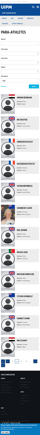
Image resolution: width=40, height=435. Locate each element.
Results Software (6, 392)
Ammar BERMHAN (24, 97)
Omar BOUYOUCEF (25, 141)
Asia (12, 18)
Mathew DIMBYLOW (25, 274)
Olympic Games (6, 390)
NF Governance (17, 1)
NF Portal (25, 1)
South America (17, 24)
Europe (20, 18)
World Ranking (25, 382)
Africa (4, 18)
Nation (3, 67)
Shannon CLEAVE (24, 208)
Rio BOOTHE (22, 119)
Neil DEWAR (22, 230)
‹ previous (8, 361)
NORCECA (30, 18)
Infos (22, 392)
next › (35, 361)
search (33, 7)
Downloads (24, 384)
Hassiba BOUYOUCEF (26, 163)
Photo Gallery (25, 387)
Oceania (5, 24)
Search (3, 39)
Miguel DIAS (22, 252)
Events (3, 378)
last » (3, 365)
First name (4, 49)
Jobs (22, 403)
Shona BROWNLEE (25, 186)
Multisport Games (6, 387)
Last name (4, 58)
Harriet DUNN (23, 318)
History (23, 398)
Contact (3, 411)
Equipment (4, 414)
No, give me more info (7, 429)
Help (2, 408)
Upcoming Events (6, 382)
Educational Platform (6, 1)
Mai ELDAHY (22, 340)
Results (23, 378)
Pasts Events (5, 384)
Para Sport (4, 76)
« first (3, 361)
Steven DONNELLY (25, 296)
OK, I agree (5, 432)
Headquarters (25, 401)
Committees (24, 395)
